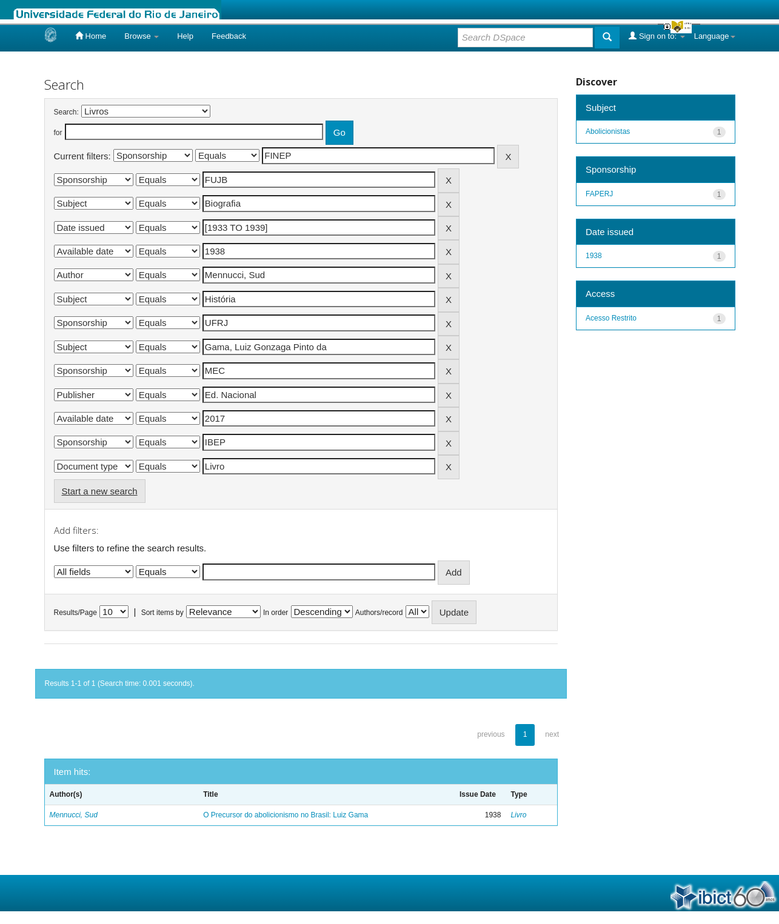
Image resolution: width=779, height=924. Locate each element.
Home (90, 36)
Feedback (229, 36)
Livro (518, 815)
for (58, 132)
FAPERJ (599, 194)
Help (185, 36)
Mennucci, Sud (74, 815)
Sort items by (162, 612)
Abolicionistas (608, 131)
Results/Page (75, 612)
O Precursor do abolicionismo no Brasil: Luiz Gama (285, 815)
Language (714, 36)
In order (275, 612)
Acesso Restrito (611, 318)
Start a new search (100, 491)
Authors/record (379, 612)
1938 (594, 255)
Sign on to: (656, 36)
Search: (66, 112)
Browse (141, 36)
